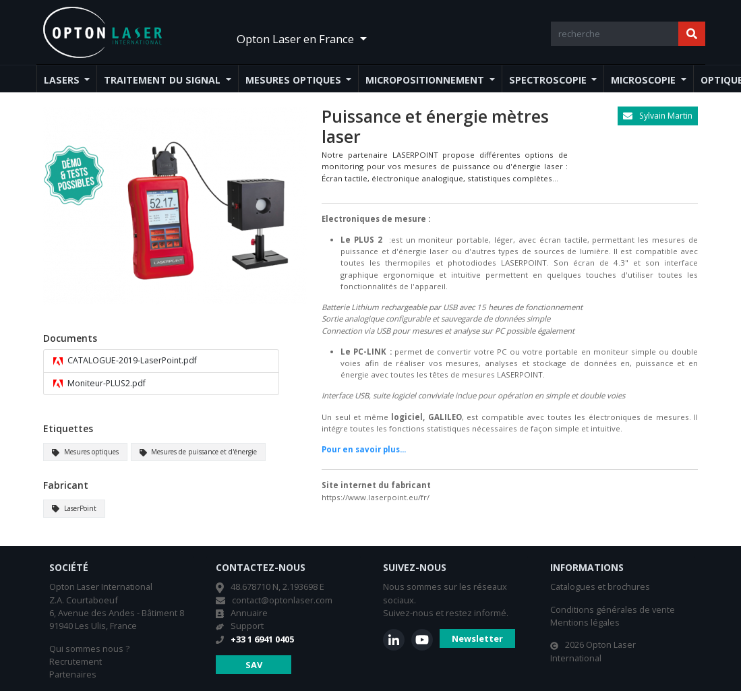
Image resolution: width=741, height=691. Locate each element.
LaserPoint (74, 508)
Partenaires (72, 674)
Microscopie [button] (644, 79)
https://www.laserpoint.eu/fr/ (375, 497)
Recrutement (75, 661)
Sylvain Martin (657, 115)
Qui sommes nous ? (89, 648)
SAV (253, 665)
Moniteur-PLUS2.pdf (99, 384)
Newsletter (477, 638)
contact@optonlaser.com (282, 600)
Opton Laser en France (297, 39)
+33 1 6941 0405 (262, 639)
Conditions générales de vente (612, 609)
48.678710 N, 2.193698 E (277, 586)
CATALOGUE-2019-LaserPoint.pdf (125, 361)
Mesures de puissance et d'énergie (199, 451)
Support (247, 626)
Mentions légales (585, 622)
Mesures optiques (85, 451)
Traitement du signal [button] (163, 79)
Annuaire (249, 613)
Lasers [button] (63, 79)
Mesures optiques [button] (294, 79)
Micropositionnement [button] (426, 79)
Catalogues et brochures (600, 586)
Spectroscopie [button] (549, 79)
